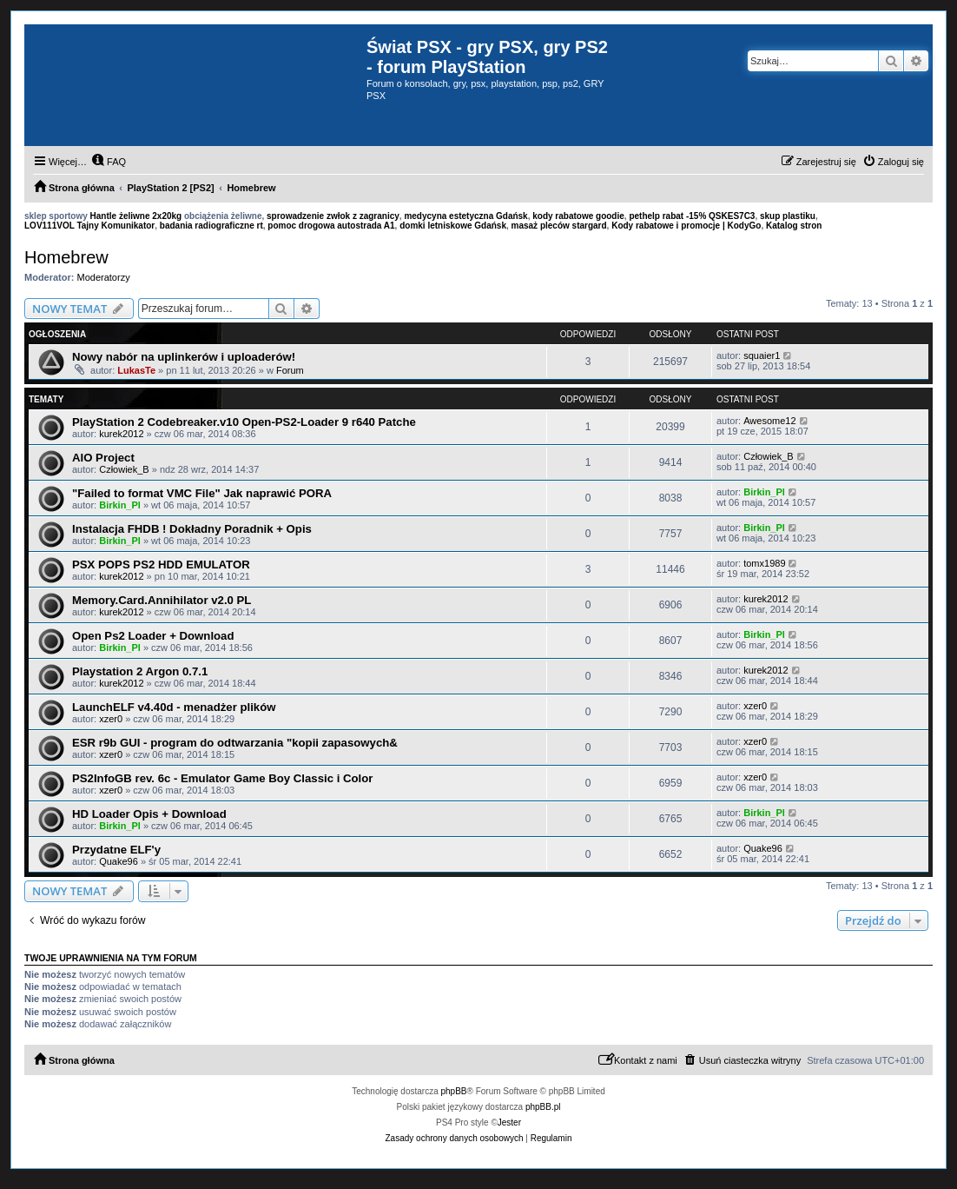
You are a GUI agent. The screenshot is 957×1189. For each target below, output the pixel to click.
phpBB (454, 1091)
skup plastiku (787, 216)
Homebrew (66, 257)
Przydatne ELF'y (116, 849)
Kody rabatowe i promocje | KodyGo (686, 225)
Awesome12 (769, 420)
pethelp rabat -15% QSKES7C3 (692, 216)
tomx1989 (764, 563)
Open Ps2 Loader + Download (153, 635)
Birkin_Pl (120, 505)
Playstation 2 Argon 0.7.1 (140, 671)
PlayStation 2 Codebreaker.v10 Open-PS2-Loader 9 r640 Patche (244, 421)
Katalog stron (794, 225)
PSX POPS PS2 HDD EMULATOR (161, 564)
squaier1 (761, 355)
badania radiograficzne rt (211, 225)
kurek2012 (121, 433)
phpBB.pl (543, 1107)
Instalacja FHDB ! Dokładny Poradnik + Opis (192, 528)
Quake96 (118, 861)
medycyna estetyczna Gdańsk (465, 216)
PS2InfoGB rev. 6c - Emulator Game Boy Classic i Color (222, 778)
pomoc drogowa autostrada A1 (330, 225)
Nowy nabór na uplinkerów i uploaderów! (183, 356)
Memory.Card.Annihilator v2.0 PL (161, 600)
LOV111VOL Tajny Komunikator (89, 225)
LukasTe (136, 370)
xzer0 (110, 719)
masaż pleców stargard (559, 225)
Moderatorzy (103, 277)
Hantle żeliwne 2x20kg (136, 216)
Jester (509, 1122)
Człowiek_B (123, 469)
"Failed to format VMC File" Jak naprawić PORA (202, 493)
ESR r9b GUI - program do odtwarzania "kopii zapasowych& (235, 742)
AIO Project (103, 457)
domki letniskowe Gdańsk (452, 225)
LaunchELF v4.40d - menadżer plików (174, 707)
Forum (290, 370)
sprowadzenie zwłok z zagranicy (333, 216)
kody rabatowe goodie (578, 216)
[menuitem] (108, 161)
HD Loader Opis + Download (149, 813)
